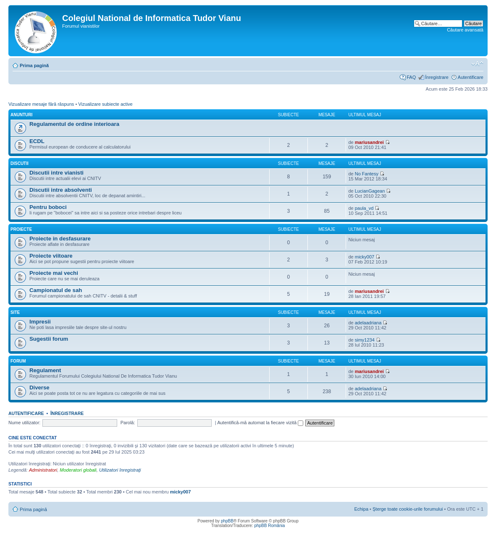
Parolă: (128, 422)
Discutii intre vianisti (56, 173)
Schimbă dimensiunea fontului (477, 64)
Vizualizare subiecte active (105, 104)
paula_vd (364, 208)
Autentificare (470, 77)
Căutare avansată (465, 29)
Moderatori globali (78, 469)
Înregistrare (437, 77)
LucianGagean (370, 190)
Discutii (19, 163)
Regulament (45, 370)
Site (15, 312)
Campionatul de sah (55, 290)
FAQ (411, 77)
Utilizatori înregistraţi (120, 469)
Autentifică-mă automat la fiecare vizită (260, 422)
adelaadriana (368, 322)
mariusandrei (369, 142)
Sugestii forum (48, 339)
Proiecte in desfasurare (60, 238)
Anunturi (21, 114)
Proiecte (21, 229)
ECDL (37, 141)
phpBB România (269, 525)
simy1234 (365, 339)
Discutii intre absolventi (60, 190)
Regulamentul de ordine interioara (74, 124)
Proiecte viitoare (51, 256)
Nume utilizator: (24, 422)
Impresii (40, 321)
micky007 (364, 256)
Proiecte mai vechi (53, 273)
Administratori (43, 469)
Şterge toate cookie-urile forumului (408, 509)
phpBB (227, 521)
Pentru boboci (48, 207)
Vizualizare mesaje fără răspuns (41, 104)
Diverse (39, 387)
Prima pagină (34, 65)
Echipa (361, 509)
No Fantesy (366, 173)
